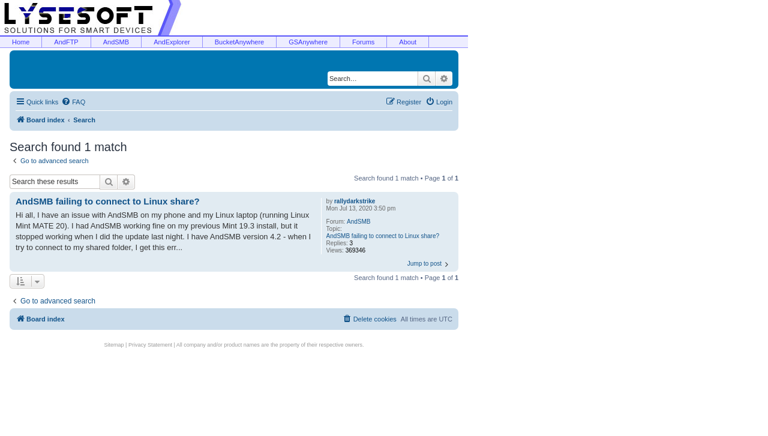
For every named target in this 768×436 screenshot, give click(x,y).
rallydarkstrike (354, 201)
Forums (363, 42)
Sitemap (114, 345)
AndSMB (116, 42)
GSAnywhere (308, 42)
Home (20, 42)
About (407, 42)
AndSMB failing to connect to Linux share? (382, 236)
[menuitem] (73, 102)
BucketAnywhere (240, 42)
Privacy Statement (150, 345)
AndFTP (66, 42)
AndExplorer (172, 42)
